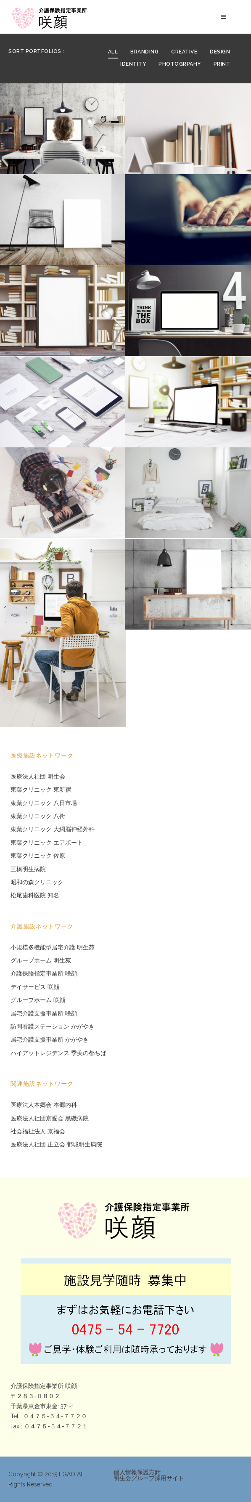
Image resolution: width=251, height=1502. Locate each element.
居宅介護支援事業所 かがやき (50, 1040)
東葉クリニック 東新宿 (41, 790)
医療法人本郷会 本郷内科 (44, 1105)
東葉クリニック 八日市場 (44, 803)
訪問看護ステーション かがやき (53, 1026)
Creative (184, 52)
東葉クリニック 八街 (38, 816)
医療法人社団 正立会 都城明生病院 (56, 1144)
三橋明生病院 (28, 869)
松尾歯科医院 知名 (35, 895)
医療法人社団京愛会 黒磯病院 (50, 1118)
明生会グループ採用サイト (149, 1478)
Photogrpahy (180, 64)
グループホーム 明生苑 (41, 960)
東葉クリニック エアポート (47, 843)
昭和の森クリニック (37, 882)
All (113, 52)
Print (222, 64)
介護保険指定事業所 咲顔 (44, 973)
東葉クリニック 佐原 (38, 856)
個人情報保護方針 (137, 1472)
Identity (133, 64)
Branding (144, 52)
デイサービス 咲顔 (35, 987)
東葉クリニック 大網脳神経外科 (53, 829)
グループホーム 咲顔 (38, 1000)
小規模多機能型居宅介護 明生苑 (53, 947)
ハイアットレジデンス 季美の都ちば (58, 1053)
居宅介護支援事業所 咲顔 (44, 1013)
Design (220, 52)
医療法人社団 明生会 (38, 777)
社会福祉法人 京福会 (38, 1131)
